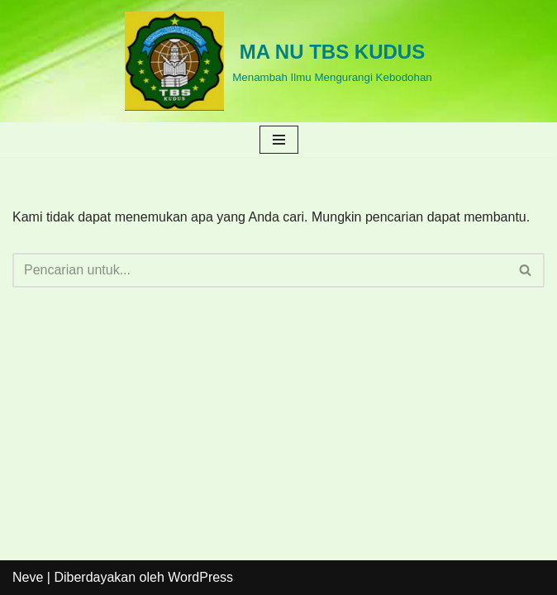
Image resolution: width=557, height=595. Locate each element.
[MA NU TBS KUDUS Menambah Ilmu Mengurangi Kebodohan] (278, 61)
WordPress (200, 577)
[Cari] (259, 270)
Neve (27, 577)
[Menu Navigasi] (278, 140)
